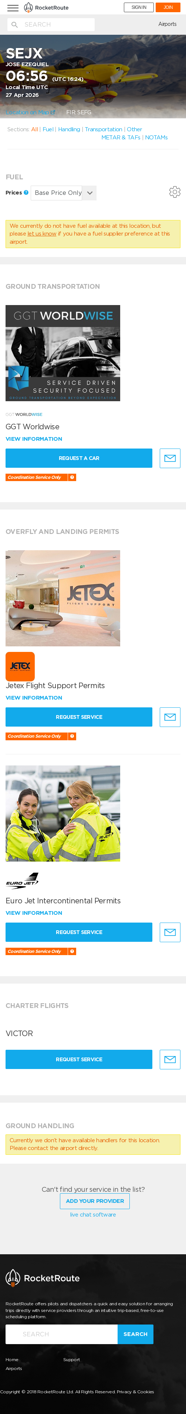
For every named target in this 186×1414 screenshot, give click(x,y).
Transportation (103, 129)
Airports (167, 24)
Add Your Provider (95, 1201)
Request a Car (79, 458)
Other (134, 129)
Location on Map (30, 112)
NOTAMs (156, 137)
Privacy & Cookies (135, 1391)
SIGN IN (139, 7)
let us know (41, 233)
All (34, 129)
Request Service (79, 717)
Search (136, 1334)
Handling (69, 129)
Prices (17, 192)
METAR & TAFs (121, 137)
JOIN (168, 7)
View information (35, 439)
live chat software (93, 1214)
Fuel (48, 129)
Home (12, 1359)
